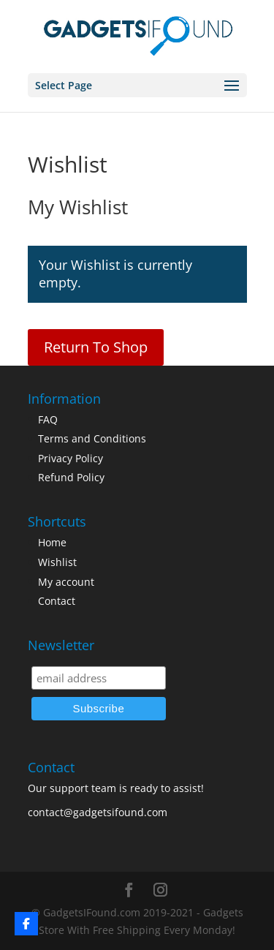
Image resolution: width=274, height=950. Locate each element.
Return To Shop (96, 347)
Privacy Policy (70, 458)
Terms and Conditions (92, 438)
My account (66, 582)
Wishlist (57, 562)
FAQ (48, 419)
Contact (56, 601)
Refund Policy (71, 477)
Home (52, 542)
